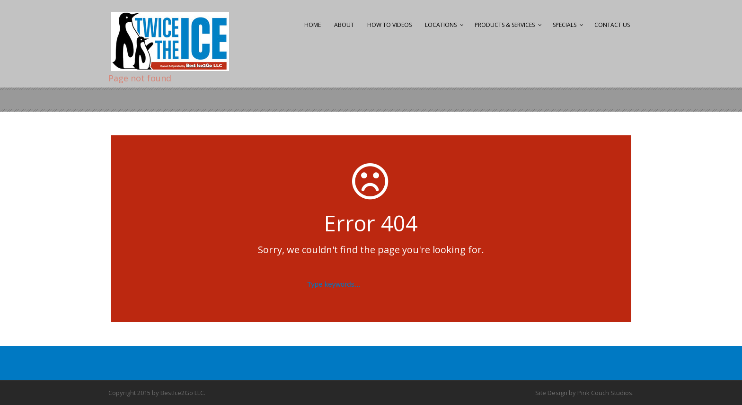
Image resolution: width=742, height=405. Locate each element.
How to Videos (389, 25)
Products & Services (505, 25)
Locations (441, 25)
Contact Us (612, 25)
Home (312, 25)
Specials (564, 25)
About (344, 25)
